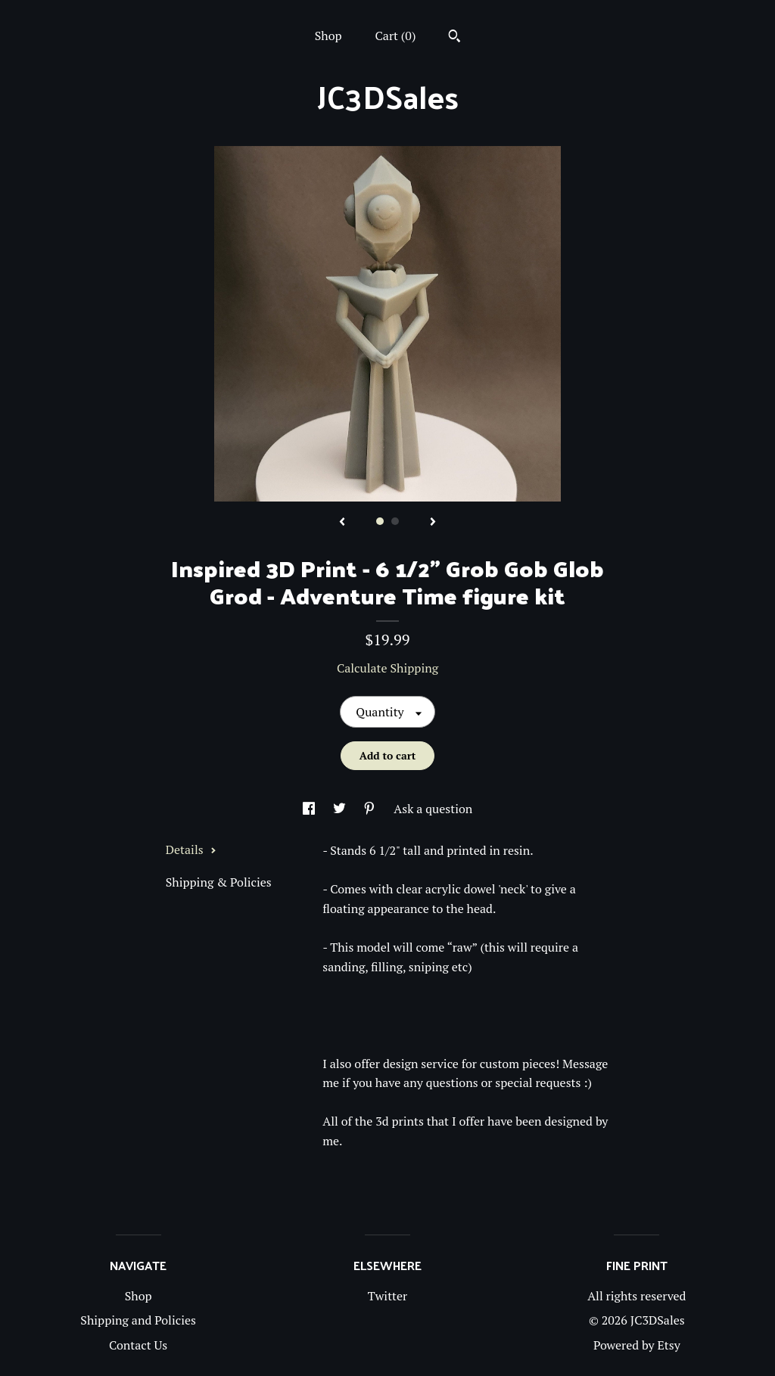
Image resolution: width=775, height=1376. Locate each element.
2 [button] (395, 521)
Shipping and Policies (138, 1320)
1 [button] (380, 521)
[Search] (454, 38)
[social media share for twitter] (341, 808)
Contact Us (138, 1345)
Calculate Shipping (387, 668)
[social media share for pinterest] (370, 808)
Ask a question (433, 808)
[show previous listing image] (342, 522)
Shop (328, 35)
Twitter (387, 1295)
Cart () (395, 35)
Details (191, 849)
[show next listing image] (433, 522)
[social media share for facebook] (310, 808)
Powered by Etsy (636, 1345)
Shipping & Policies (219, 882)
